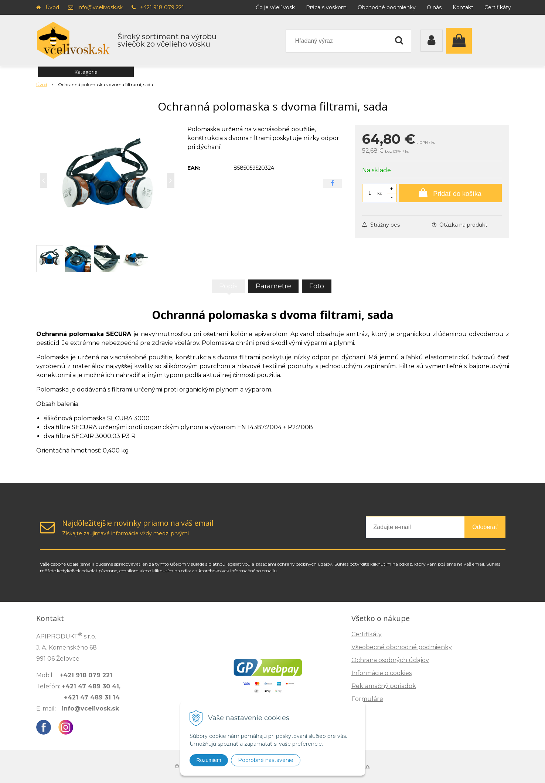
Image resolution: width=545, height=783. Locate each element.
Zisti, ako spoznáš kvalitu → (460, 748)
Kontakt (463, 7)
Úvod (52, 7)
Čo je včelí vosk (275, 7)
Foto (316, 286)
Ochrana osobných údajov (390, 660)
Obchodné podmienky (387, 7)
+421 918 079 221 (162, 7)
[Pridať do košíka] (450, 193)
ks (379, 193)
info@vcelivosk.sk (100, 7)
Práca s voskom (326, 7)
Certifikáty (497, 7)
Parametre (273, 286)
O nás (434, 7)
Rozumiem (209, 760)
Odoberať (484, 527)
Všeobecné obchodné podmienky (401, 647)
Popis (228, 286)
